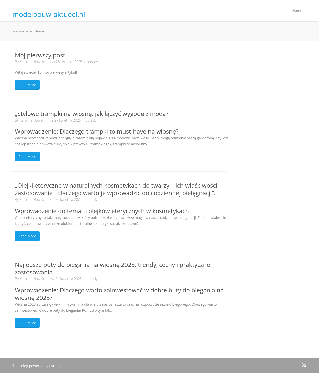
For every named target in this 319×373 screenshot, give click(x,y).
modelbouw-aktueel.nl (48, 14)
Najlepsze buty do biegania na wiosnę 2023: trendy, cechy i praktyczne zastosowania (112, 268)
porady (92, 61)
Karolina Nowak (32, 61)
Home (297, 10)
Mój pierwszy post (40, 55)
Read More (27, 84)
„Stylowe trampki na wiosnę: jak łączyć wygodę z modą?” (93, 113)
